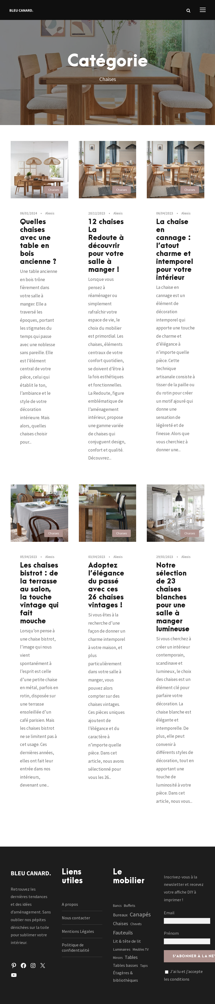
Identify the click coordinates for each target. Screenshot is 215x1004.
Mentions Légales (78, 931)
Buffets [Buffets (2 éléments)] (129, 905)
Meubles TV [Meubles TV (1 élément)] (141, 949)
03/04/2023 (96, 557)
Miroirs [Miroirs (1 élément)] (118, 957)
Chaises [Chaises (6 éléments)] (120, 923)
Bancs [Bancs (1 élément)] (117, 905)
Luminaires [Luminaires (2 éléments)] (122, 949)
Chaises (53, 190)
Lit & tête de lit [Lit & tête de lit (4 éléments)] (127, 941)
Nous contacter (76, 917)
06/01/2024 (28, 213)
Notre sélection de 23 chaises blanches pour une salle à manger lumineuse (172, 597)
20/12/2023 (96, 213)
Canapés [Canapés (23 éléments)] (140, 914)
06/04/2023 (164, 213)
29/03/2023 (164, 557)
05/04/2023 (28, 557)
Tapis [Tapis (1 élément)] (144, 965)
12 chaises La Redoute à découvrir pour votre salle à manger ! (106, 246)
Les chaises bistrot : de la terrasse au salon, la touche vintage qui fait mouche (39, 593)
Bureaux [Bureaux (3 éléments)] (120, 914)
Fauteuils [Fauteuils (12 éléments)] (123, 932)
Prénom (171, 933)
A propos (70, 904)
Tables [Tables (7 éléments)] (131, 957)
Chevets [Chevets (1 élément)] (135, 924)
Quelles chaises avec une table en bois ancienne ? (38, 242)
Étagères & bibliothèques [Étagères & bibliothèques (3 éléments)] (125, 976)
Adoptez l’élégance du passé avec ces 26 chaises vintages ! (106, 585)
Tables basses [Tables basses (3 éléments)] (125, 965)
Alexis (49, 213)
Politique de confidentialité (75, 947)
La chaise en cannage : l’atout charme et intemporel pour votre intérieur (174, 250)
